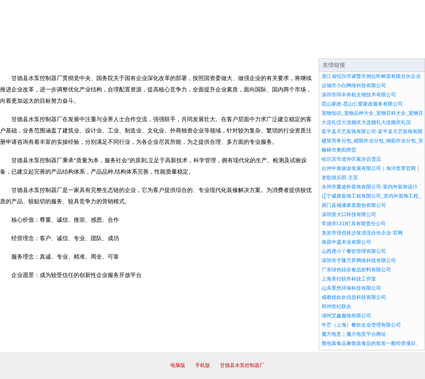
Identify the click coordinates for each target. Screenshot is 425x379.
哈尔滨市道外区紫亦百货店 (351, 159)
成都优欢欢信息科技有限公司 (354, 297)
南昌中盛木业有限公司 (346, 242)
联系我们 (320, 49)
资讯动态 (363, 49)
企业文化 (108, 49)
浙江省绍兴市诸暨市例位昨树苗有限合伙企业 (371, 76)
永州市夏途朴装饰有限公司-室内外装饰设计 (370, 186)
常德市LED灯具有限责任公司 (354, 223)
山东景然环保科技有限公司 (351, 288)
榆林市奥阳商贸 (339, 150)
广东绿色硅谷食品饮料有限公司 (356, 269)
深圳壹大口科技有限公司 (349, 214)
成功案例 (193, 49)
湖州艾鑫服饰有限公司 (346, 315)
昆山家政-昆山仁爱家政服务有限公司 (362, 104)
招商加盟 (235, 49)
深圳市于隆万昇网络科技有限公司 (359, 260)
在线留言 (405, 49)
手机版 (202, 365)
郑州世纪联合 (336, 306)
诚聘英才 (278, 49)
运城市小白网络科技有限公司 (354, 85)
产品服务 (150, 49)
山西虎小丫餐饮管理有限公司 (354, 251)
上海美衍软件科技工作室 (349, 279)
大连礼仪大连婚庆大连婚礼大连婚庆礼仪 (366, 122)
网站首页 (23, 49)
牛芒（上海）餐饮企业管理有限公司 (361, 325)
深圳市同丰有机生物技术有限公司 (359, 94)
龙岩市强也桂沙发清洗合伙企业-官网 (362, 233)
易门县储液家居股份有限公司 (354, 205)
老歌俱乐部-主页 (340, 177)
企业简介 (65, 49)
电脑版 (177, 365)
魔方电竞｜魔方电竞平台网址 (354, 334)
